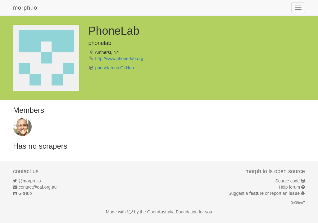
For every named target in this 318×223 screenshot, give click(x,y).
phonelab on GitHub (114, 67)
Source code (287, 180)
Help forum (289, 187)
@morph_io (29, 180)
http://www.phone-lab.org (119, 58)
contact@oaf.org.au (38, 187)
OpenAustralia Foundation (172, 211)
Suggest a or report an (265, 193)
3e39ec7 (298, 203)
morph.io (25, 8)
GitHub (25, 193)
